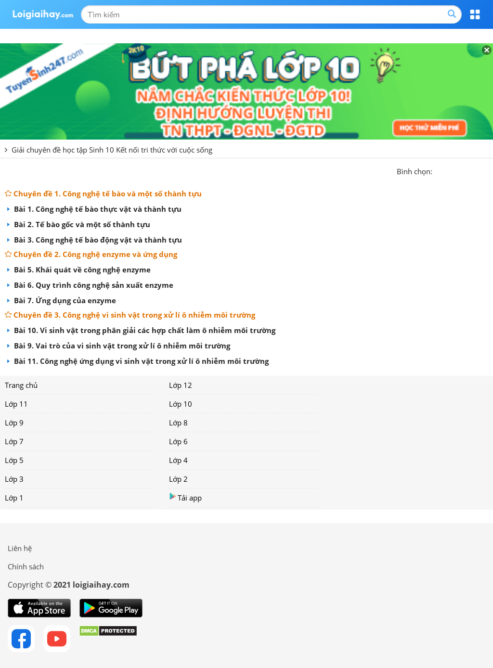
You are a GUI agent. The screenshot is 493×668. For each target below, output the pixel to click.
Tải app (185, 497)
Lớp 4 (178, 460)
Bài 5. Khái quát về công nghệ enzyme (81, 269)
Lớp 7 (14, 441)
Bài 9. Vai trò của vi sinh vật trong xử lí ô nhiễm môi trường (121, 345)
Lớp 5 (14, 460)
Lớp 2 (178, 479)
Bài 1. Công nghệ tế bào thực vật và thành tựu (97, 209)
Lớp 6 (178, 441)
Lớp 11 (16, 404)
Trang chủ (21, 385)
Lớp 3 (14, 479)
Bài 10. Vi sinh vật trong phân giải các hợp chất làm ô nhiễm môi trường (143, 330)
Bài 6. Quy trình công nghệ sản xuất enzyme (92, 285)
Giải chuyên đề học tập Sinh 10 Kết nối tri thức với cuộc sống (112, 149)
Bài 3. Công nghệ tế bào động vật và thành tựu (97, 239)
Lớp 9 (14, 422)
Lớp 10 (180, 404)
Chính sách (26, 566)
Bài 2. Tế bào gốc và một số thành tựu (81, 224)
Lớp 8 (178, 422)
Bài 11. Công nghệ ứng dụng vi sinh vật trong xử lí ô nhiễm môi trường (140, 361)
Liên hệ (20, 548)
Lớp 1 (14, 497)
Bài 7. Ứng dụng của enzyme (64, 300)
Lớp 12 (180, 385)
